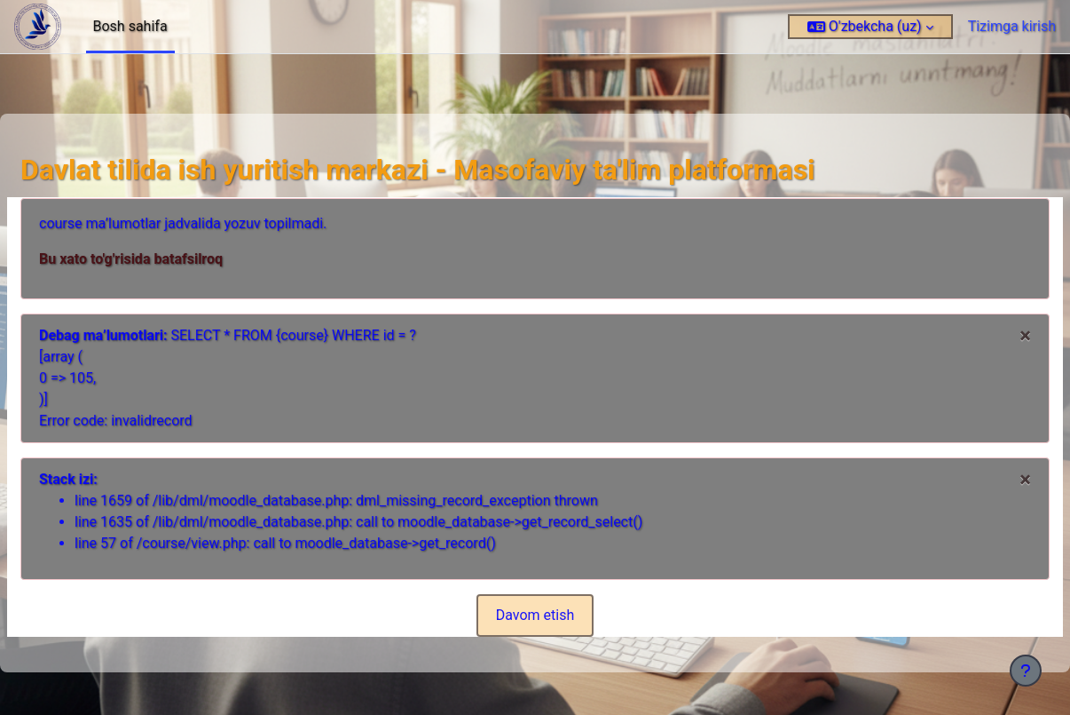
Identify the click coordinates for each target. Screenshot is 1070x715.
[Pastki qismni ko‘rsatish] (1026, 671)
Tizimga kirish (1012, 26)
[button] (870, 26)
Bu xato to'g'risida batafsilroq (173, 258)
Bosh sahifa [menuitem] (130, 26)
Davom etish (535, 615)
